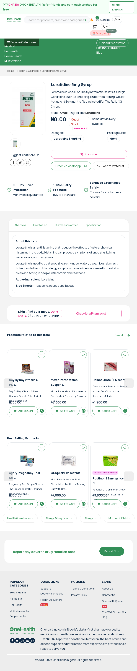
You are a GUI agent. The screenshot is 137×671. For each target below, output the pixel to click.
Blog (99, 52)
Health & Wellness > (20, 518)
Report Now (112, 551)
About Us (107, 588)
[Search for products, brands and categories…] (57, 20)
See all (122, 335)
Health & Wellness (28, 71)
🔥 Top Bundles (100, 20)
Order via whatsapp (71, 166)
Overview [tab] (20, 225)
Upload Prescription (112, 43)
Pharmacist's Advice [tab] (66, 225)
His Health (10, 46)
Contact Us (108, 595)
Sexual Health (13, 56)
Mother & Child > (119, 518)
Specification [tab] (93, 225)
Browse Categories (23, 42)
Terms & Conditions (83, 588)
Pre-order (89, 154)
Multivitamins (12, 61)
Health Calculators (108, 48)
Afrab (64, 113)
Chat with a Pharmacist (91, 313)
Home (10, 71)
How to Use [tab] (40, 225)
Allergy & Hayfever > (59, 518)
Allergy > (90, 518)
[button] (117, 19)
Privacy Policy (79, 595)
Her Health (11, 51)
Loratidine (92, 113)
